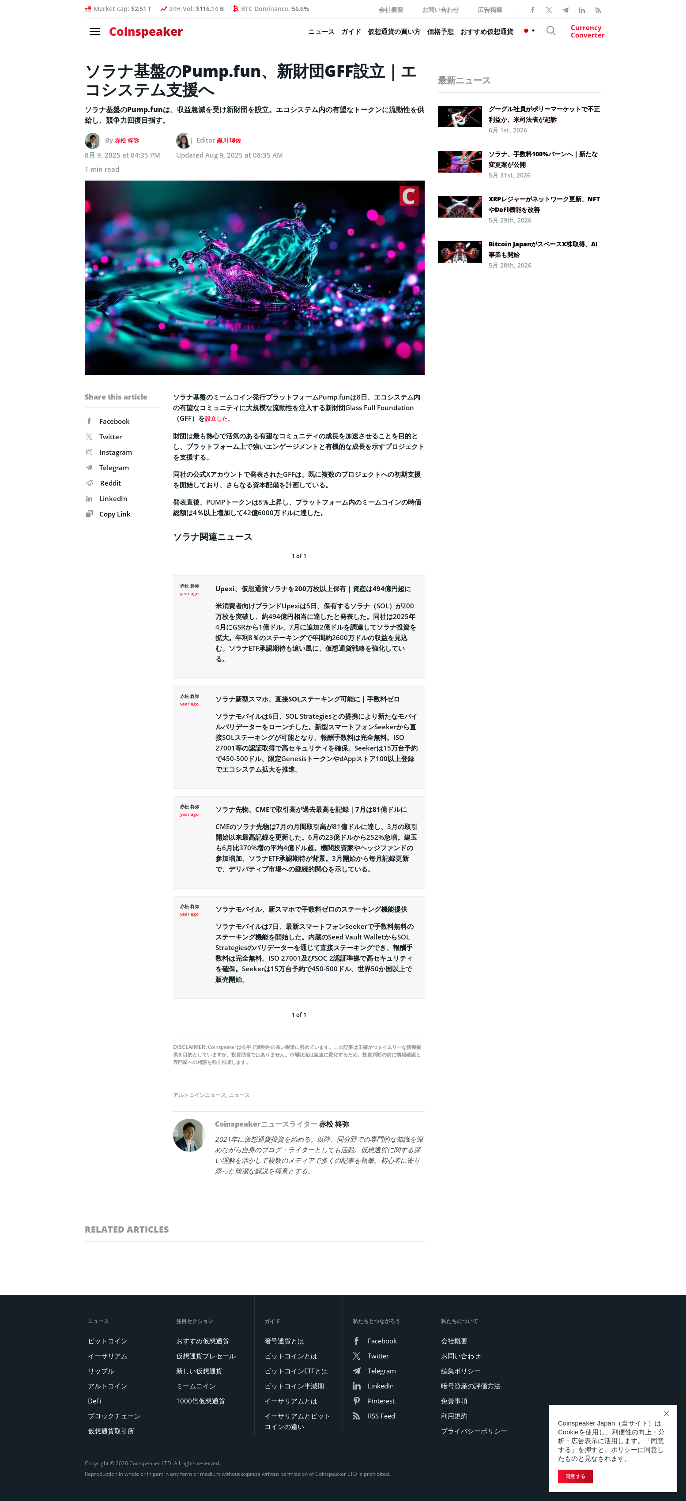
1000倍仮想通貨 (200, 1400)
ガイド (326, 35)
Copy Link (108, 513)
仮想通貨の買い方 (369, 35)
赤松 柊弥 (129, 140)
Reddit (103, 483)
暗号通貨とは (284, 1340)
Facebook (108, 421)
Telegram (107, 467)
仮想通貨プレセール (206, 1355)
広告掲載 (490, 9)
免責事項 (454, 1400)
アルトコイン (108, 1385)
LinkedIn (107, 498)
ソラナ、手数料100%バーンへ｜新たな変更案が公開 (543, 159)
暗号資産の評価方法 (471, 1385)
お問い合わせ (440, 9)
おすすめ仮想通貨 (461, 35)
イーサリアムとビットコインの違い (297, 1420)
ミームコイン (196, 1385)
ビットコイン (108, 1340)
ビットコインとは (290, 1355)
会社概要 (391, 9)
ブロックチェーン (114, 1415)
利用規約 (454, 1415)
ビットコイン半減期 (294, 1385)
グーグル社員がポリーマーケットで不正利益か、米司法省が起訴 (544, 114)
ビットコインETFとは (296, 1370)
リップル (101, 1370)
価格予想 (415, 35)
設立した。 (221, 418)
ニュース (296, 35)
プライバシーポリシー (474, 1430)
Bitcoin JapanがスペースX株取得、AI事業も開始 (543, 249)
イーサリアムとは (290, 1400)
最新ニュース (464, 80)
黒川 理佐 (231, 140)
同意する (575, 1476)
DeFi (95, 1400)
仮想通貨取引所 (111, 1430)
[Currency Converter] (570, 36)
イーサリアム (108, 1355)
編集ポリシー (461, 1370)
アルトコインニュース (199, 1094)
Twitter (104, 436)
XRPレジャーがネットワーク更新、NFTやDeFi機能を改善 (544, 204)
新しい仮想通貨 (199, 1370)
